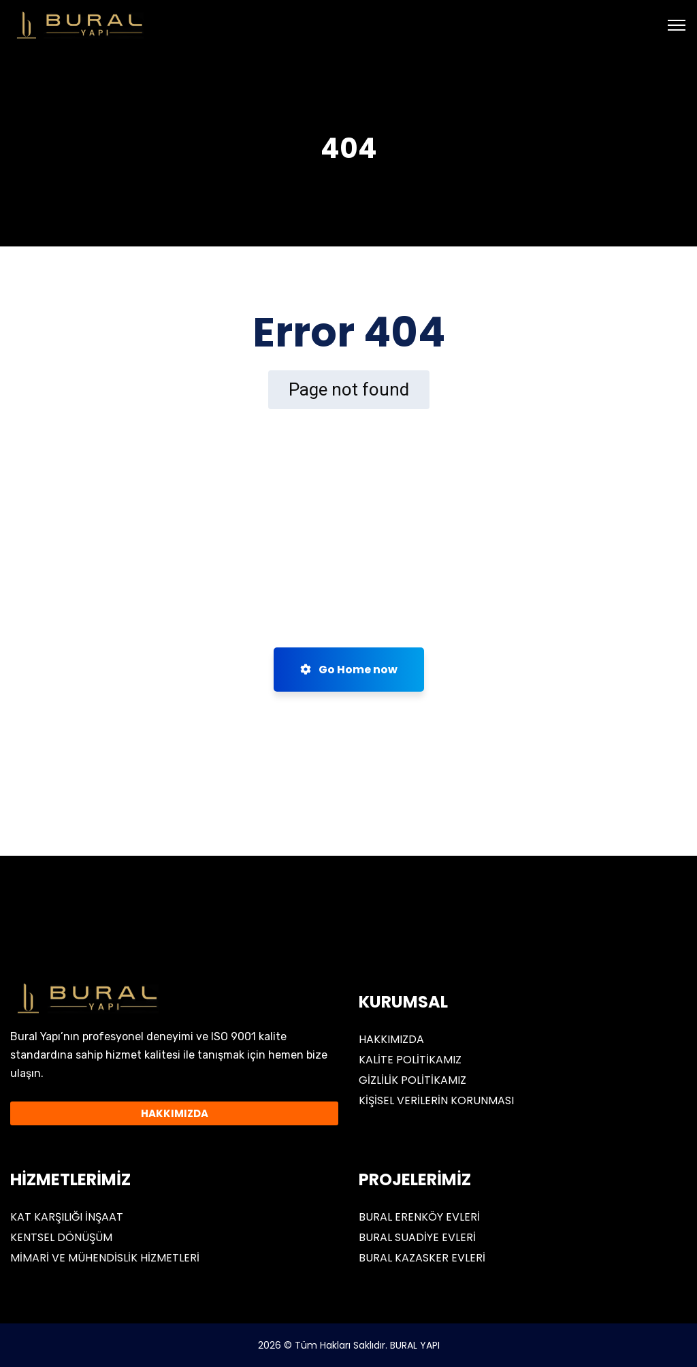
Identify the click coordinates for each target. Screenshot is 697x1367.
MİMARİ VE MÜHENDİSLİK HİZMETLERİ (104, 1258)
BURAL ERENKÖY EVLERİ (419, 1217)
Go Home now (349, 669)
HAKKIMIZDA (391, 1039)
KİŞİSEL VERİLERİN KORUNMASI (436, 1100)
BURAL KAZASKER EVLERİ (422, 1258)
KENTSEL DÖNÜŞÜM (61, 1237)
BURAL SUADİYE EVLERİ (417, 1237)
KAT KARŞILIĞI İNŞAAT (66, 1217)
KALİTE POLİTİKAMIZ (410, 1059)
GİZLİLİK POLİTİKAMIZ (412, 1080)
